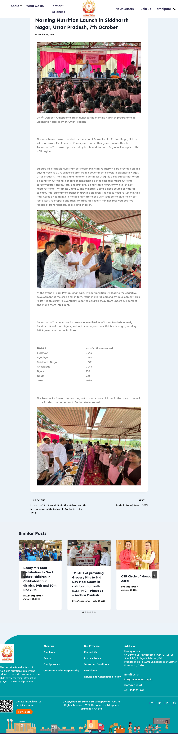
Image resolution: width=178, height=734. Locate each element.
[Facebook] (152, 703)
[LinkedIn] (167, 703)
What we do (36, 6)
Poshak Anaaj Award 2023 (120, 502)
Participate (163, 9)
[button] (174, 9)
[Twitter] (159, 703)
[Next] (154, 574)
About (16, 6)
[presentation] (40, 550)
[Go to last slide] (23, 574)
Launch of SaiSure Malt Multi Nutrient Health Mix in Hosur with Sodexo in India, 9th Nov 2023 (58, 506)
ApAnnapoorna (33, 595)
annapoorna (130, 586)
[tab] (83, 612)
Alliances (58, 12)
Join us (146, 9)
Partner (57, 6)
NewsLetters (125, 9)
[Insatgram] (174, 703)
